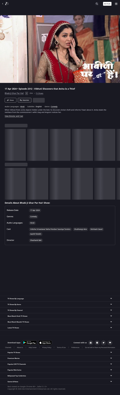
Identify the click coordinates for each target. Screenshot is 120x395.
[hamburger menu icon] (116, 4)
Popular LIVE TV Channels (17, 364)
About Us (20, 347)
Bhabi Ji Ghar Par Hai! (14, 93)
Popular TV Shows (14, 352)
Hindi (22, 106)
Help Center (33, 347)
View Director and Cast (14, 116)
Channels (8, 347)
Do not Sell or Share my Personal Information (100, 347)
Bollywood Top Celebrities (17, 376)
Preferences (75, 347)
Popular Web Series (14, 370)
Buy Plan (107, 4)
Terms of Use (61, 347)
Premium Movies (14, 358)
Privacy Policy (46, 347)
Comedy (54, 106)
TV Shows (39, 93)
